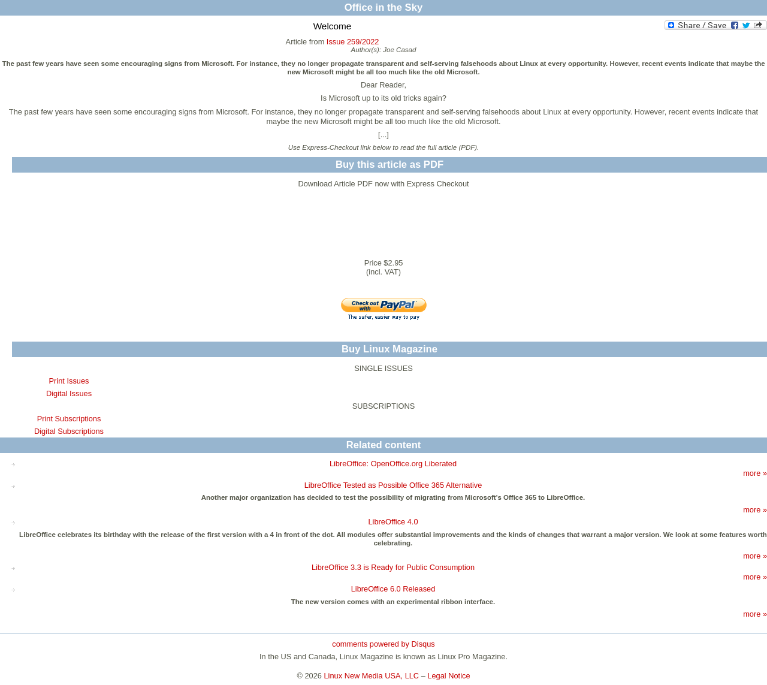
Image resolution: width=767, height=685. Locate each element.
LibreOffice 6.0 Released (393, 588)
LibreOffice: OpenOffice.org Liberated (393, 463)
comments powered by (383, 643)
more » (755, 473)
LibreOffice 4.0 (393, 521)
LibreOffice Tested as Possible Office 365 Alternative (393, 485)
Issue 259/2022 (353, 41)
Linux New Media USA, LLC (371, 675)
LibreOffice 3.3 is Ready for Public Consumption (393, 567)
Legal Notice (448, 675)
